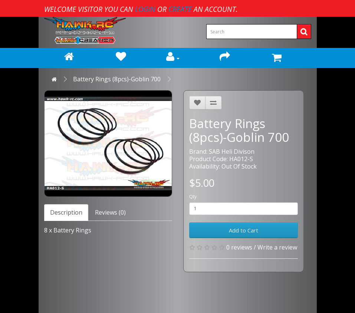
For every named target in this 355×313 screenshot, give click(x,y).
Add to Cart (243, 230)
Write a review (277, 247)
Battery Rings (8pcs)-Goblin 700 (117, 79)
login (145, 9)
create (180, 9)
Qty (193, 196)
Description (66, 212)
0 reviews (239, 247)
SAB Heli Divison (231, 151)
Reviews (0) (110, 212)
